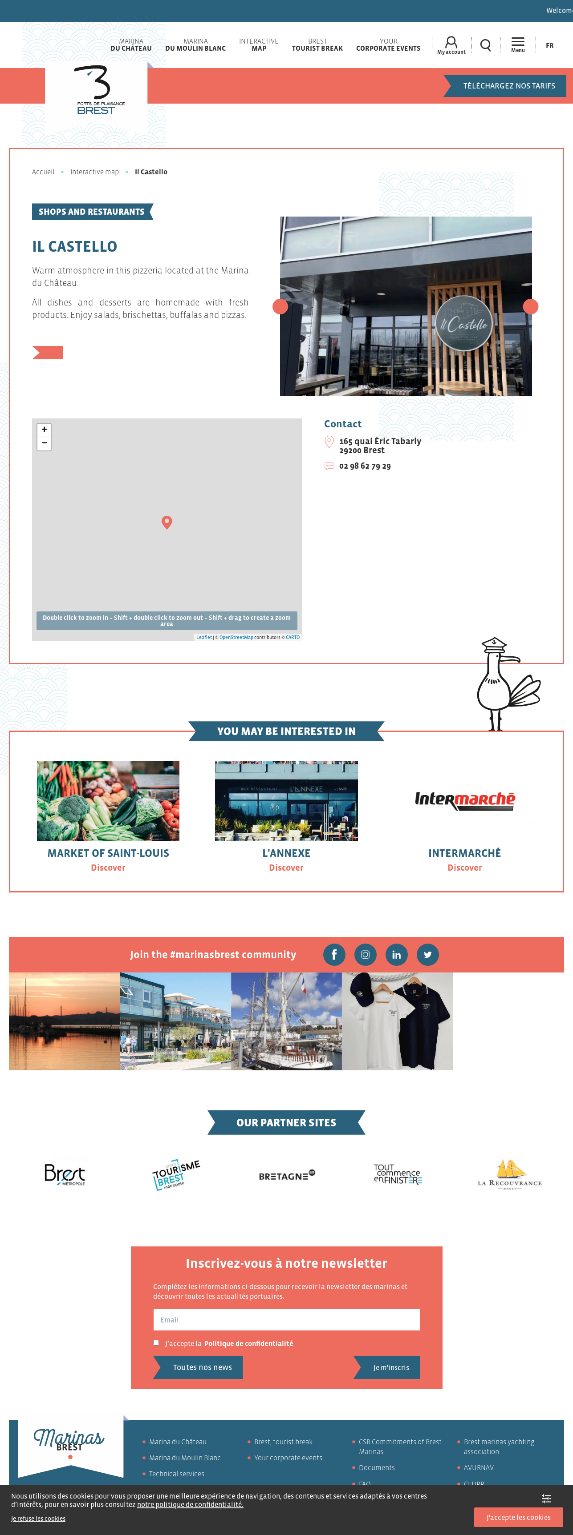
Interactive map (94, 172)
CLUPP (474, 1484)
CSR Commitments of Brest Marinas (400, 1446)
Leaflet (204, 637)
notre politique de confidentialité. (190, 1504)
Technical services (176, 1474)
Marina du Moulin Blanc (185, 1458)
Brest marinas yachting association (499, 1446)
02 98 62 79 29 (365, 465)
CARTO (293, 637)
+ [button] (44, 430)
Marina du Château (178, 1442)
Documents (377, 1467)
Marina (131, 44)
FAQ (365, 1484)
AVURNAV (479, 1467)
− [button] (44, 443)
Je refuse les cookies (38, 1518)
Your (388, 44)
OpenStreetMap (236, 637)
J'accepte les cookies (519, 1517)
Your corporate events (288, 1458)
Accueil (43, 172)
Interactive (259, 44)
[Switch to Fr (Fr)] (549, 45)
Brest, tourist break (283, 1442)
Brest (317, 44)
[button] (280, 306)
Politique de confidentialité (248, 1343)
